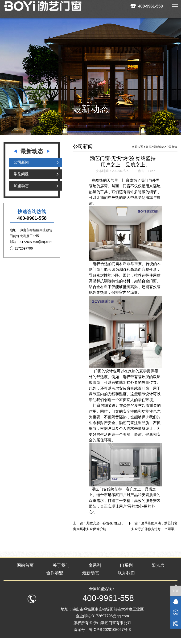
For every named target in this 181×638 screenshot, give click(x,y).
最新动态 (159, 147)
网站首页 (25, 565)
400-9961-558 (151, 6)
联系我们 (126, 573)
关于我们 (61, 565)
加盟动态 (21, 186)
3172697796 (21, 248)
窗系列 (94, 565)
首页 (149, 147)
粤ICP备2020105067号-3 (110, 630)
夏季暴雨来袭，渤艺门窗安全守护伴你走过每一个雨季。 (154, 526)
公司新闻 (21, 162)
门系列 (126, 565)
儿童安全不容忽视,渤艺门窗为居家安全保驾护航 (98, 526)
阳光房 (158, 565)
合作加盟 (54, 573)
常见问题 (21, 174)
